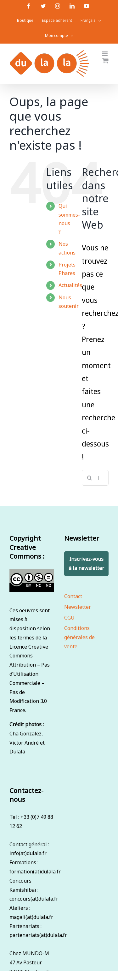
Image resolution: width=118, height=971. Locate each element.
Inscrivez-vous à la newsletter (86, 563)
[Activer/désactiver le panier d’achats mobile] (105, 60)
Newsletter (77, 606)
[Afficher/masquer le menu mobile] (105, 54)
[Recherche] (90, 478)
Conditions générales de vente (79, 637)
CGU (69, 617)
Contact (73, 596)
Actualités (70, 285)
